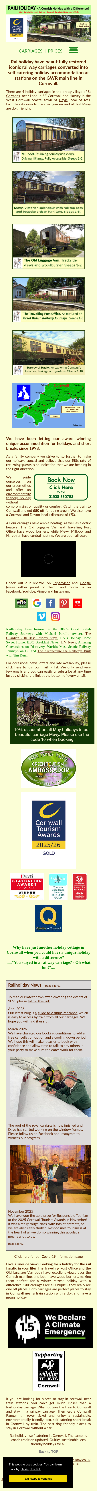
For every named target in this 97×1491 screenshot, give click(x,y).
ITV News (68, 642)
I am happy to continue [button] (38, 1478)
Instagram (68, 1134)
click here (13, 667)
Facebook (13, 591)
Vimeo (42, 591)
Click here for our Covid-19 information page (48, 1256)
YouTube (28, 591)
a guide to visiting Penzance (56, 1013)
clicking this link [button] (31, 1469)
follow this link (39, 1001)
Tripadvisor (61, 583)
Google (85, 583)
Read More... (53, 985)
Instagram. (62, 591)
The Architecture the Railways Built (64, 651)
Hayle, (64, 100)
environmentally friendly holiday (18, 496)
